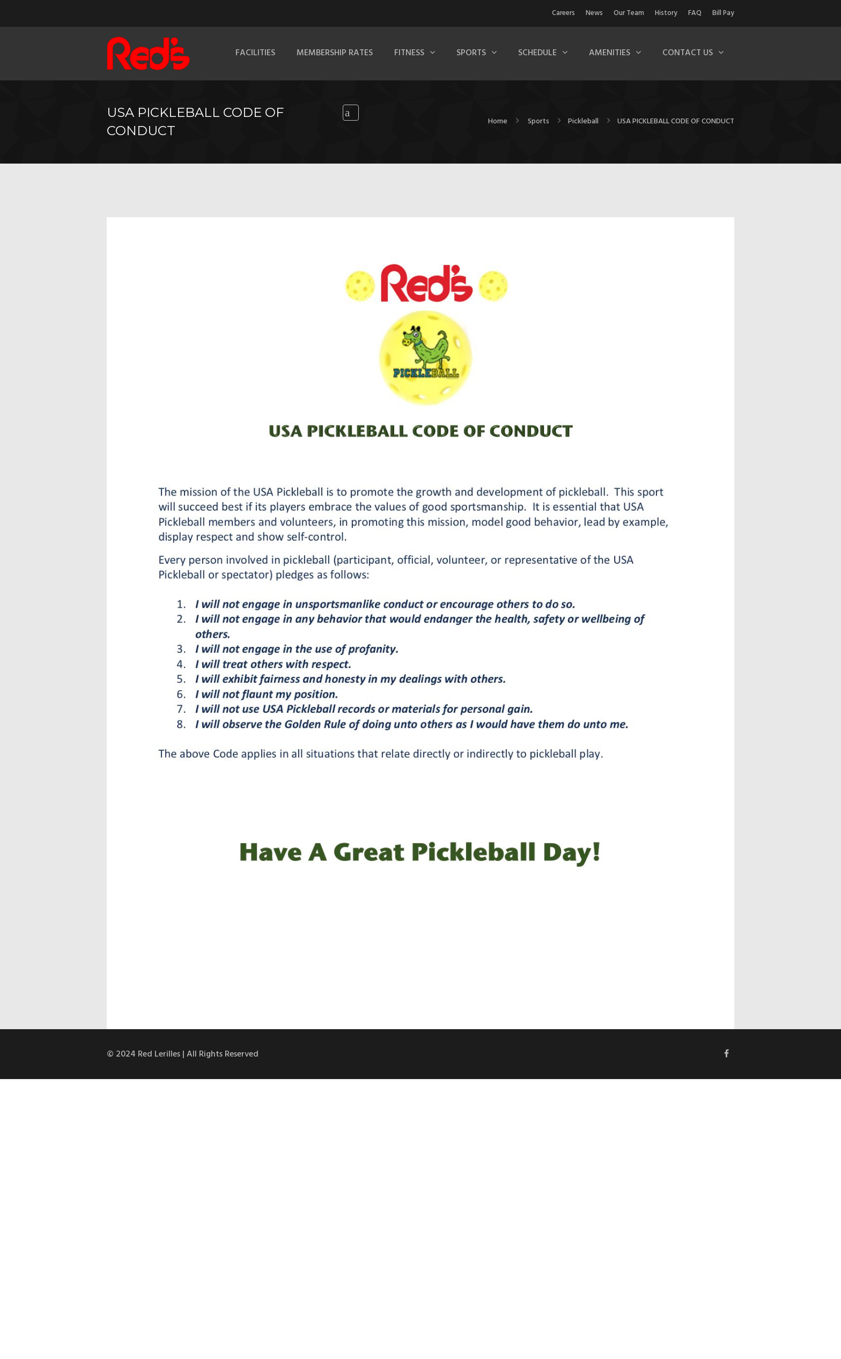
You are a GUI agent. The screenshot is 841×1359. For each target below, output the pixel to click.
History (666, 13)
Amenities (609, 53)
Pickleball (583, 121)
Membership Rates (335, 53)
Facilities (255, 53)
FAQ (695, 13)
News (594, 13)
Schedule (537, 53)
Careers (563, 13)
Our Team (629, 13)
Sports (471, 53)
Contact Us (687, 53)
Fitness (409, 53)
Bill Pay (723, 13)
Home (497, 121)
